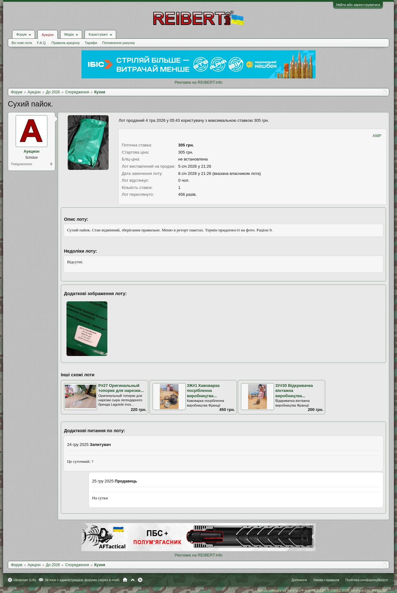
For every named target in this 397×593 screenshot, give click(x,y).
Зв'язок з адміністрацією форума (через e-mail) (82, 580)
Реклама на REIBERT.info (198, 82)
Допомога (299, 580)
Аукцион (32, 151)
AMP (377, 135)
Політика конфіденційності (367, 580)
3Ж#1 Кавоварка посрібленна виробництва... (203, 390)
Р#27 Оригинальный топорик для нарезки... (121, 388)
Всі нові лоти (22, 43)
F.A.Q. (42, 43)
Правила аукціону (65, 43)
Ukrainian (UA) (24, 580)
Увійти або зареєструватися (358, 5)
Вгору (132, 580)
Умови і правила (326, 580)
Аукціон (47, 35)
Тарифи (91, 43)
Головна (125, 580)
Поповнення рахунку (118, 43)
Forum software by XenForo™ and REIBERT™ (323, 590)
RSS (140, 580)
